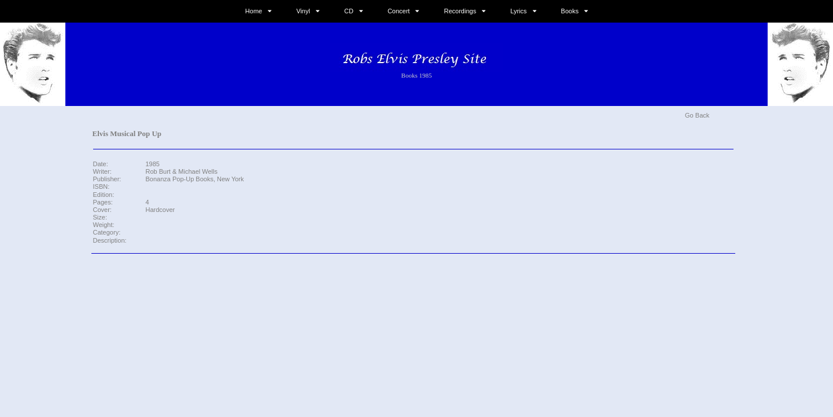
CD (348, 11)
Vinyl (303, 11)
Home (253, 11)
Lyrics (518, 11)
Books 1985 (416, 75)
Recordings (460, 11)
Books (570, 11)
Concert (399, 11)
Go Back (697, 115)
